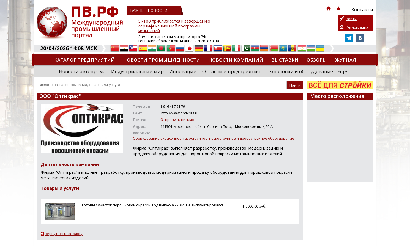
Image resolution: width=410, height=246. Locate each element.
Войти (351, 18)
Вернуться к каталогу (64, 233)
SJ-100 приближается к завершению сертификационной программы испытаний (174, 26)
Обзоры (317, 60)
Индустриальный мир (137, 71)
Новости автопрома (82, 71)
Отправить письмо (177, 119)
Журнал (345, 60)
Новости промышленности (161, 60)
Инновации (183, 71)
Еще (342, 71)
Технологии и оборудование (299, 71)
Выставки (284, 60)
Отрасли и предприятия (231, 71)
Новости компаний (235, 60)
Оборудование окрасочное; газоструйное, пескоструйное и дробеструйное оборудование (213, 138)
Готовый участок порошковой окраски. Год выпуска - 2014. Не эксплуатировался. (153, 205)
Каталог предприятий (84, 60)
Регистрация (357, 27)
